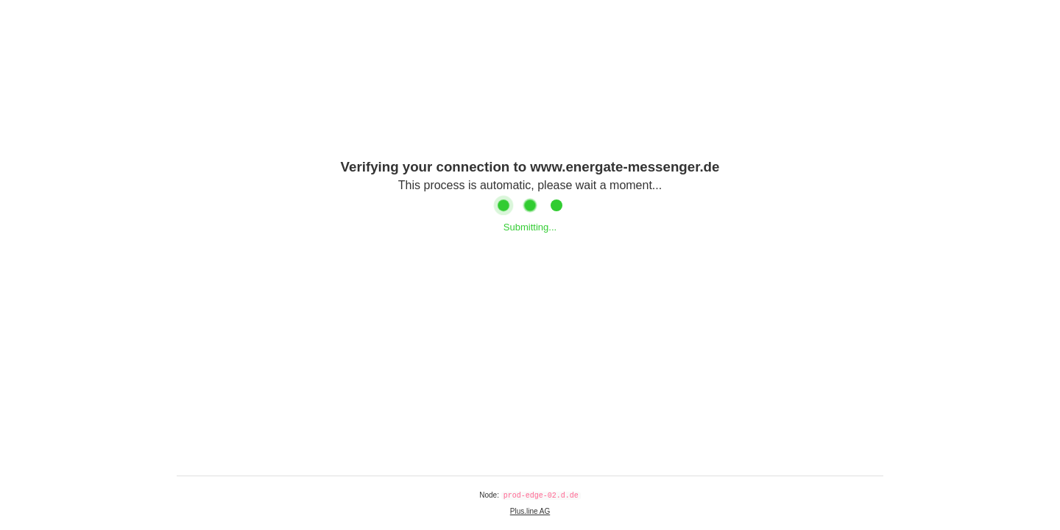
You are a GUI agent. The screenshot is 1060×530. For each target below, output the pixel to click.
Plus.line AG (530, 511)
